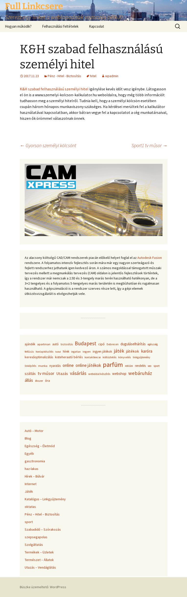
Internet (30, 484)
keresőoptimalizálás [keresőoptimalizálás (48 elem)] (39, 357)
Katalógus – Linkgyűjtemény (45, 499)
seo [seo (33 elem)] (150, 366)
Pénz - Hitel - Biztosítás (64, 76)
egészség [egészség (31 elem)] (153, 344)
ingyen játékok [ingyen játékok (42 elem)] (102, 351)
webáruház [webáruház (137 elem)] (140, 373)
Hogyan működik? (18, 26)
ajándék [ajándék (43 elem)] (30, 344)
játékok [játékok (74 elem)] (132, 351)
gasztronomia (35, 461)
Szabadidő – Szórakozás (43, 529)
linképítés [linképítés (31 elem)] (30, 366)
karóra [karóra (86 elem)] (146, 351)
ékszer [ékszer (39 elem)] (39, 380)
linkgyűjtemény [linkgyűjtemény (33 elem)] (141, 357)
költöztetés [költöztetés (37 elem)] (109, 357)
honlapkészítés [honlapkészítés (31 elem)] (44, 351)
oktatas (30, 506)
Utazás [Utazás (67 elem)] (62, 373)
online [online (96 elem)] (68, 365)
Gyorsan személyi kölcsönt (48, 145)
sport (29, 522)
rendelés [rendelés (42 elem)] (140, 366)
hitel (93, 76)
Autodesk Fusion (149, 257)
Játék (29, 491)
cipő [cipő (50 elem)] (101, 344)
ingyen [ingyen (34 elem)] (87, 351)
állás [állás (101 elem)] (29, 380)
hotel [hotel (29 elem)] (58, 351)
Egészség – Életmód (40, 446)
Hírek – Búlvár (34, 476)
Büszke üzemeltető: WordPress (43, 587)
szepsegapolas (36, 537)
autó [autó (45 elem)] (55, 344)
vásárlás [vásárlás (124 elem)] (78, 373)
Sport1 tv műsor (149, 145)
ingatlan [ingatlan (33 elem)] (76, 351)
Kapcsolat (96, 26)
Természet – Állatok (39, 560)
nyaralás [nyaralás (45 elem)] (55, 366)
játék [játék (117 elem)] (119, 351)
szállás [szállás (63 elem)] (30, 373)
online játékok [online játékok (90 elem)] (88, 365)
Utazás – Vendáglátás (40, 567)
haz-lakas (31, 468)
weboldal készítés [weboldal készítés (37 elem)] (99, 374)
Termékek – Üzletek (39, 552)
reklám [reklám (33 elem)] (129, 366)
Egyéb (29, 453)
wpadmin (111, 76)
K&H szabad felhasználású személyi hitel (54, 88)
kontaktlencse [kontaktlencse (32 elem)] (93, 357)
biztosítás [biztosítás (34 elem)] (67, 344)
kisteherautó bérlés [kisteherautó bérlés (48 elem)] (69, 357)
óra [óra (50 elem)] (47, 380)
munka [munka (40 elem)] (42, 366)
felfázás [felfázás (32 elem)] (29, 351)
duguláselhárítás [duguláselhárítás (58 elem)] (133, 344)
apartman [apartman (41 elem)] (43, 344)
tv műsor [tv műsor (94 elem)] (46, 373)
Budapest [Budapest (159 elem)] (85, 343)
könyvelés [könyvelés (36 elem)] (124, 357)
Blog (28, 438)
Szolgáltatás (34, 544)
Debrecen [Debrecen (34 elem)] (113, 344)
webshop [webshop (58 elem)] (119, 373)
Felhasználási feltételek (60, 26)
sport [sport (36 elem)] (157, 366)
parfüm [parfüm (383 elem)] (113, 364)
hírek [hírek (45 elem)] (66, 351)
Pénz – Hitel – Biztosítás (42, 514)
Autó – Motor (34, 431)
